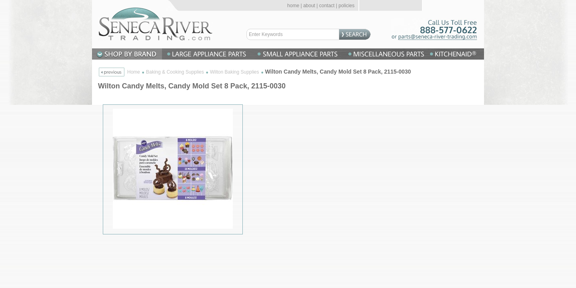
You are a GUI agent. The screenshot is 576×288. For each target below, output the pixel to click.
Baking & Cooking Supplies (175, 72)
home (293, 5)
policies (346, 5)
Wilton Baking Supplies (234, 72)
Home (133, 72)
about (309, 5)
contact (327, 5)
